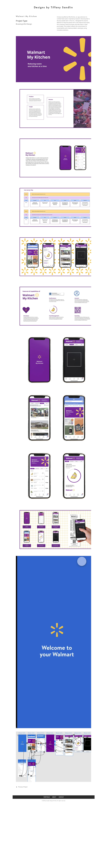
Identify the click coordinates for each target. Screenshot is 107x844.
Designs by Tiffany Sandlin (53, 7)
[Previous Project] (22, 787)
